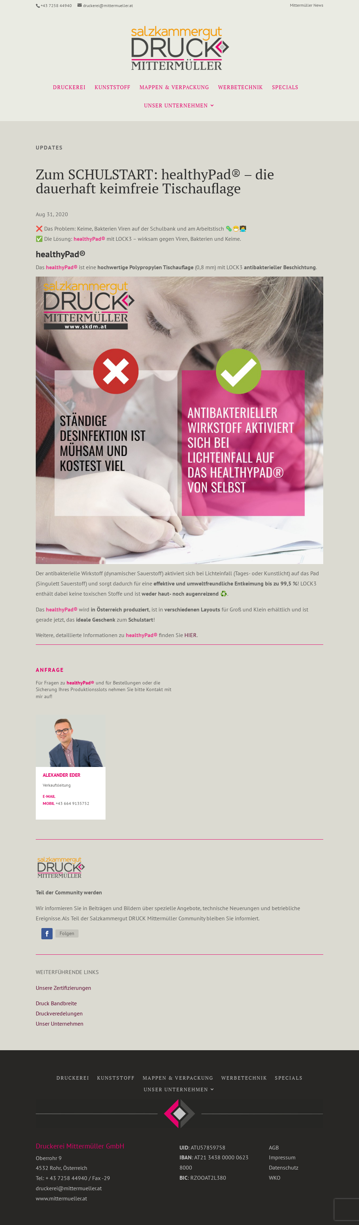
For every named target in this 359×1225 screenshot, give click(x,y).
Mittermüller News (306, 5)
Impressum (282, 1157)
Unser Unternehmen (176, 106)
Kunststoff (112, 88)
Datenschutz (283, 1167)
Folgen (67, 933)
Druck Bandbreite (56, 1003)
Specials (285, 88)
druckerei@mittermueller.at (69, 1188)
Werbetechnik (240, 88)
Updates (49, 147)
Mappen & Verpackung (174, 88)
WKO (274, 1177)
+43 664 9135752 (72, 803)
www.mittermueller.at (61, 1198)
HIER (190, 634)
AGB (274, 1147)
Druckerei (69, 88)
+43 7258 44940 (56, 5)
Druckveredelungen (59, 1013)
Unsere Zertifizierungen (63, 987)
